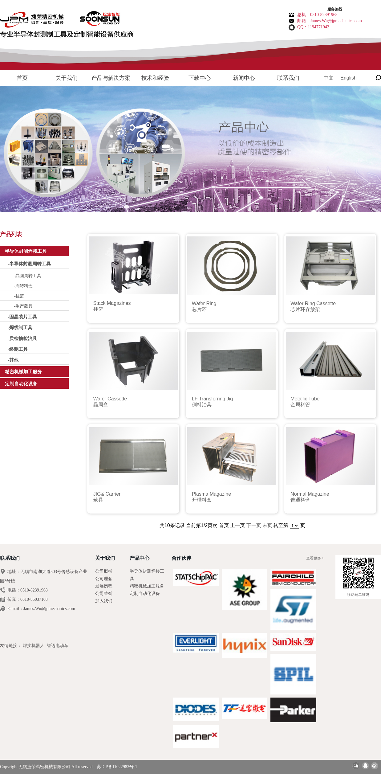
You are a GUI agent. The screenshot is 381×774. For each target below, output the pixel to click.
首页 (22, 78)
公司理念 (103, 578)
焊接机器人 (33, 645)
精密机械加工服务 (23, 371)
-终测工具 (18, 349)
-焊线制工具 (20, 327)
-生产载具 (23, 306)
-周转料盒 (23, 286)
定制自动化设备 (21, 383)
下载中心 (199, 78)
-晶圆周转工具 (27, 275)
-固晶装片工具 (22, 316)
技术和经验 (155, 78)
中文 (329, 77)
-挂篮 (19, 296)
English (348, 77)
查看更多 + (315, 558)
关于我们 (66, 78)
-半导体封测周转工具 (29, 263)
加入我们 (103, 601)
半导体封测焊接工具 (26, 251)
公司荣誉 (103, 593)
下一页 (253, 525)
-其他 (13, 360)
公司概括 (103, 571)
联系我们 (288, 78)
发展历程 (103, 586)
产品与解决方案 (110, 78)
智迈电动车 (57, 645)
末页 (267, 525)
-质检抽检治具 (22, 338)
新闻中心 (244, 78)
